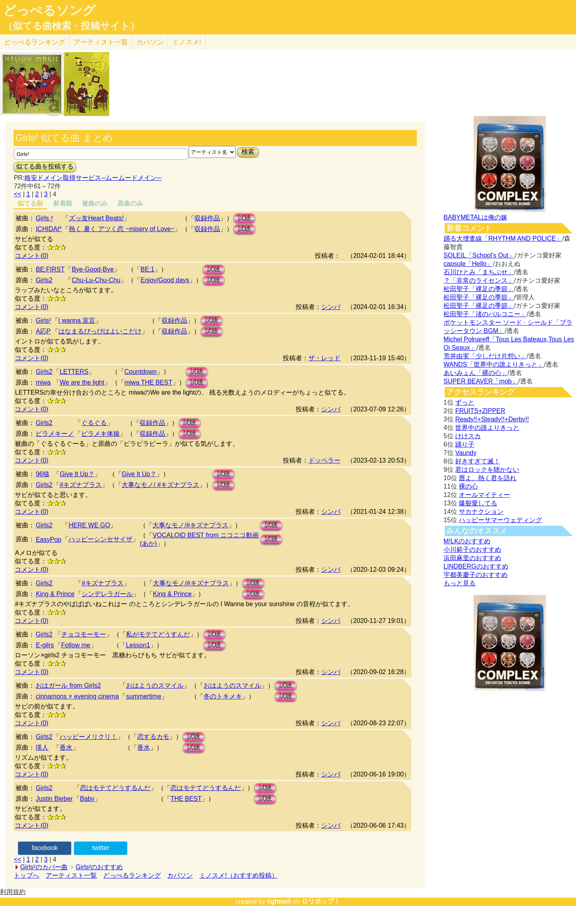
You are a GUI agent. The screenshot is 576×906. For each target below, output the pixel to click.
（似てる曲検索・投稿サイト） (71, 26)
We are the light (82, 382)
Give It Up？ (77, 474)
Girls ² (44, 218)
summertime (143, 696)
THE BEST (186, 798)
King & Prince (55, 594)
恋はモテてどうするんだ (115, 787)
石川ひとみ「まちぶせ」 (479, 272)
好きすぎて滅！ (477, 461)
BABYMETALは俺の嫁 (475, 217)
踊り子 (464, 444)
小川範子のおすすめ (472, 549)
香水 (66, 747)
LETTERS (74, 371)
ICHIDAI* (49, 229)
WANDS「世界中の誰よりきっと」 (494, 364)
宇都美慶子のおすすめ (476, 574)
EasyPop (48, 539)
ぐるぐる (94, 422)
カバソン (150, 42)
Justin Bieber (54, 798)
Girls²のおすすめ (99, 867)
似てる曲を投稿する (45, 166)
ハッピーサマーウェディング (500, 520)
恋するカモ (153, 736)
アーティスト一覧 (71, 875)
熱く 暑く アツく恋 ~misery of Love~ (121, 229)
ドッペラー (324, 460)
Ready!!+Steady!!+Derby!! (492, 419)
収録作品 (207, 218)
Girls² (43, 320)
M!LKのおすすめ (467, 541)
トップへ (26, 875)
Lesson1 (138, 645)
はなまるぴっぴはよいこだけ (100, 331)
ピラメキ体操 (100, 433)
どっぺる (34, 42)
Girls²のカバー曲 (43, 867)
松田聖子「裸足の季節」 (479, 288)
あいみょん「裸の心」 (476, 372)
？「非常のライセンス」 (479, 280)
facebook (45, 847)
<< (17, 194)
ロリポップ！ (321, 901)
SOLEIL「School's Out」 (479, 255)
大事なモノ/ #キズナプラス (160, 484)
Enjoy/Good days (164, 280)
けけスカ (468, 436)
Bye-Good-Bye (93, 269)
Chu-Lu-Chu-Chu (96, 280)
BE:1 (147, 269)
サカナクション (481, 511)
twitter (101, 847)
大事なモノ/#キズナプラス (190, 525)
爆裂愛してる (478, 503)
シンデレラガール (107, 594)
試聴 (244, 218)
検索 (248, 151)
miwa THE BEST (148, 382)
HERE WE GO (89, 525)
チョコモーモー (83, 634)
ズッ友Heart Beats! (96, 218)
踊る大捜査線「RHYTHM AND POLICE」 (503, 238)
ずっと (464, 402)
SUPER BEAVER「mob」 (481, 381)
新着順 (62, 203)
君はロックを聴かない (487, 469)
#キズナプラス (81, 484)
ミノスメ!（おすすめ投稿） (238, 875)
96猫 (42, 474)
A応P (43, 331)
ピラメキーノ (55, 433)
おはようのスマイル (155, 685)
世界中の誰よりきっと (487, 427)
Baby (87, 798)
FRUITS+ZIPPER (480, 410)
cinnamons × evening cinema (77, 696)
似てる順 (30, 203)
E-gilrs (45, 645)
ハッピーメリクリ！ (88, 736)
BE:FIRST (50, 269)
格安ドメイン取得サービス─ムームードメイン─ (93, 177)
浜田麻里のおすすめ (472, 558)
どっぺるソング (49, 10)
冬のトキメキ (223, 696)
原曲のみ (130, 203)
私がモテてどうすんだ (158, 634)
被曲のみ (95, 203)
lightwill (279, 901)
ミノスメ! (186, 42)
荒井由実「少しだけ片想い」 (485, 356)
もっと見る (460, 583)
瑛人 (42, 747)
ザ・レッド (324, 358)
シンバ (330, 306)
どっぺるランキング (132, 875)
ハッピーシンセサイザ (100, 539)
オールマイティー (484, 494)
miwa (43, 382)
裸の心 (468, 486)
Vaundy (465, 452)
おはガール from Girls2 (68, 685)
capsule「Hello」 (468, 263)
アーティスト (101, 42)
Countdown (140, 371)
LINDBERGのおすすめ (476, 566)
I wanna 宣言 (76, 320)
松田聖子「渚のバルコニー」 (485, 314)
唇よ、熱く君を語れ (487, 478)
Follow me (75, 645)
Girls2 (44, 280)
